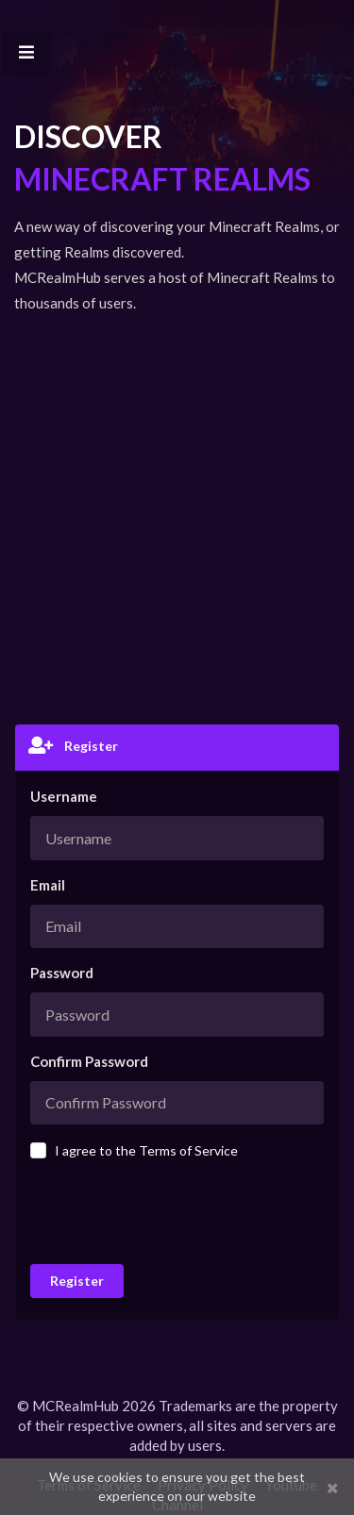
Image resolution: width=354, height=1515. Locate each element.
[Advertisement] (177, 519)
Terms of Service (188, 1150)
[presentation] (167, 1210)
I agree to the (146, 1150)
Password (61, 972)
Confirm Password (89, 1061)
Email (47, 884)
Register (77, 1281)
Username (63, 796)
